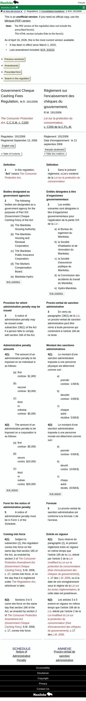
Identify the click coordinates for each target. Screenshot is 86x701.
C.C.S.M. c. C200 (18, 122)
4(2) (8, 424)
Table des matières (55, 153)
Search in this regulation (17, 78)
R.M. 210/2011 (56, 293)
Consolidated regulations (52, 11)
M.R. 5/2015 (48, 49)
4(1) (8, 354)
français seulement (54, 149)
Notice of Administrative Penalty (21, 656)
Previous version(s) (14, 59)
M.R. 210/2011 (13, 282)
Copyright (43, 678)
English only (8, 146)
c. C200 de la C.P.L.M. (58, 126)
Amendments (11, 65)
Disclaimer (43, 673)
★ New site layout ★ (12, 11)
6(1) (8, 539)
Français (81, 3)
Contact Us (43, 688)
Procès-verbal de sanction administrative (64, 656)
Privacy (43, 683)
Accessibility (43, 667)
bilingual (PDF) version (17, 20)
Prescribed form (13, 72)
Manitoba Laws (9, 7)
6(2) (8, 599)
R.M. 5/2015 (55, 494)
